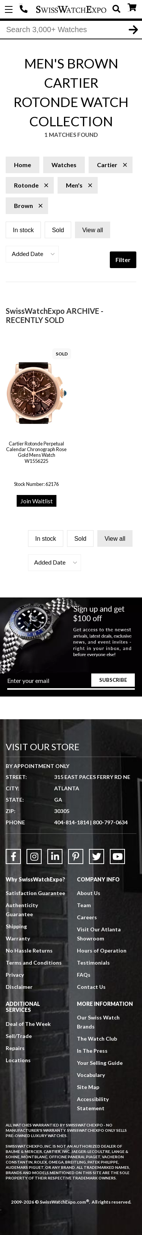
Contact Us (91, 987)
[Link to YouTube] (117, 856)
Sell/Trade (19, 1036)
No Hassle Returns (29, 950)
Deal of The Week (28, 1024)
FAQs (84, 974)
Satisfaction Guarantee (35, 893)
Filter (123, 259)
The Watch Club (97, 1038)
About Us (88, 893)
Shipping (16, 926)
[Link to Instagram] (34, 856)
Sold (58, 230)
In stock (23, 230)
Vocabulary (91, 1075)
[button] (32, 254)
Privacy (15, 974)
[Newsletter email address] (71, 683)
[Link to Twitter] (96, 856)
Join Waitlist (36, 500)
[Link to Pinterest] (75, 856)
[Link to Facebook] (13, 856)
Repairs (15, 1048)
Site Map (88, 1087)
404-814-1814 (24, 9)
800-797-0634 (110, 822)
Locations (18, 1060)
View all (92, 230)
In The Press (92, 1050)
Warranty (18, 938)
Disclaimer (19, 987)
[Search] (71, 30)
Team (84, 905)
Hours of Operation (101, 950)
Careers (87, 917)
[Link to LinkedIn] (54, 856)
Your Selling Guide (100, 1063)
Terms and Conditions (34, 962)
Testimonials (93, 962)
